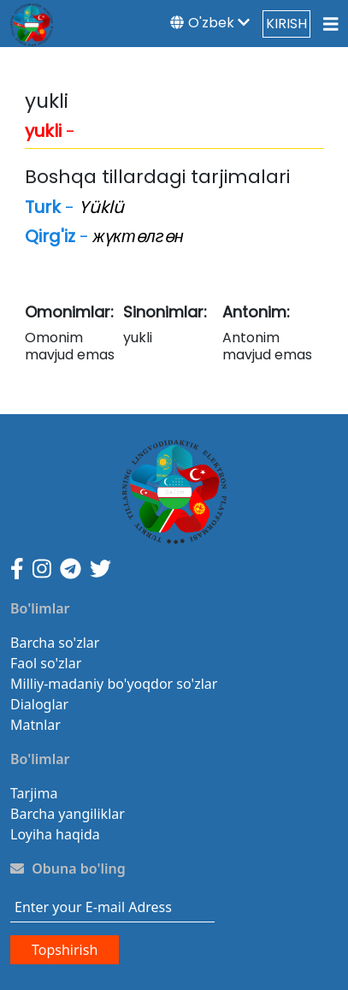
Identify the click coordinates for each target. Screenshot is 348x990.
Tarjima (33, 793)
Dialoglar (39, 704)
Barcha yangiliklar (67, 813)
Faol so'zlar (45, 663)
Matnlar (35, 724)
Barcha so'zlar (54, 642)
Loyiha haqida (55, 834)
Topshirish (64, 949)
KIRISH (286, 23)
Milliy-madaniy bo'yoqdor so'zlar (113, 683)
